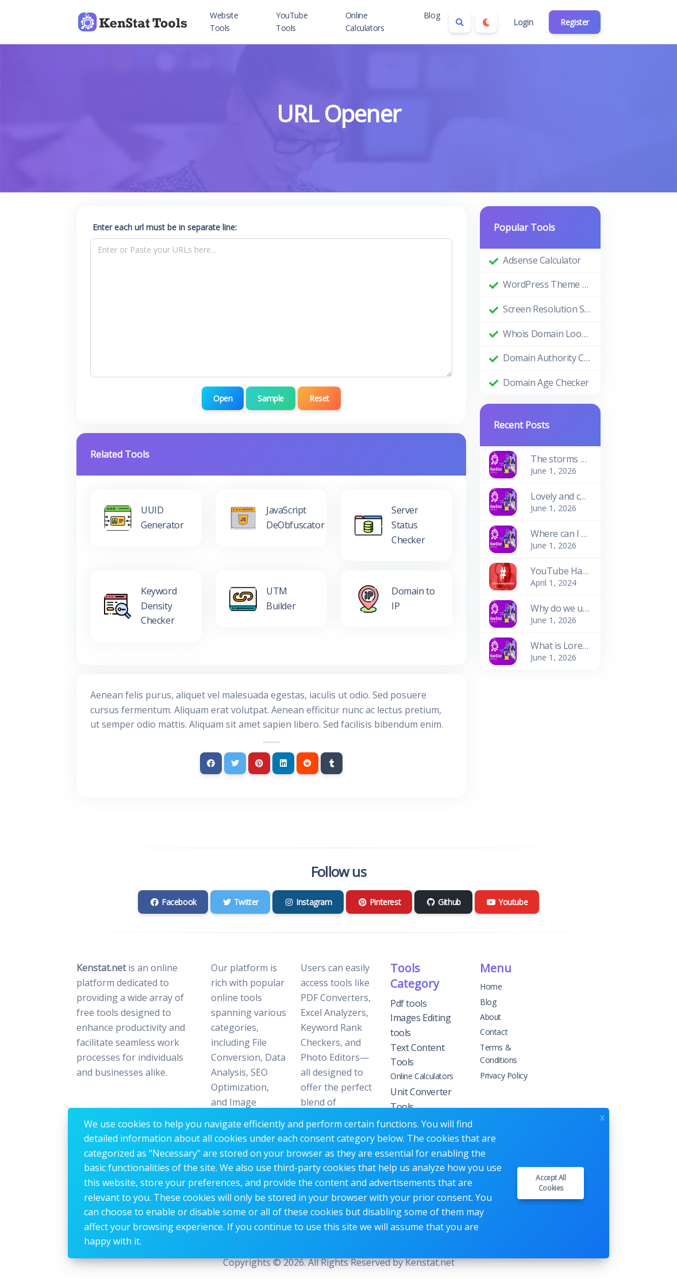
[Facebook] (211, 763)
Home (491, 986)
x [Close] (602, 1116)
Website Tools (224, 21)
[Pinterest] (259, 763)
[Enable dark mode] (486, 22)
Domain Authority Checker (547, 357)
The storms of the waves (560, 459)
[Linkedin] (283, 763)
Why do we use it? (560, 608)
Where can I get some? (560, 533)
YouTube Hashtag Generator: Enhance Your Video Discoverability (560, 571)
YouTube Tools (291, 21)
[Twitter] (235, 763)
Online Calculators (364, 21)
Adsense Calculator (542, 260)
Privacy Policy (503, 1074)
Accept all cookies (551, 1183)
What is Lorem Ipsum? (560, 645)
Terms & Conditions (498, 1053)
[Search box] (460, 22)
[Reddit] (307, 763)
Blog (432, 15)
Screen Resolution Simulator (547, 309)
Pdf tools (408, 1002)
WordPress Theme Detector (547, 284)
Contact (493, 1031)
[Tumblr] (332, 763)
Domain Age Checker (546, 382)
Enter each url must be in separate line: (165, 227)
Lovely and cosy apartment (560, 496)
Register (574, 22)
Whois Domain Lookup (547, 333)
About (490, 1016)
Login (523, 22)
